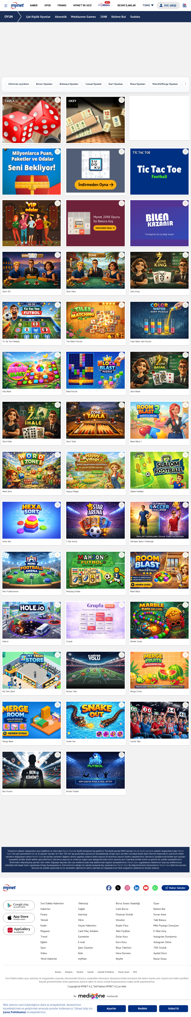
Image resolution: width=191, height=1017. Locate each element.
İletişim (69, 972)
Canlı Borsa (122, 909)
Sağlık (81, 909)
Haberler (46, 909)
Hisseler (120, 920)
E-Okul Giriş (159, 931)
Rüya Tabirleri (123, 947)
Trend (44, 936)
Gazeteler (83, 936)
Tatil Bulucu (159, 920)
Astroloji (82, 914)
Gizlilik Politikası (106, 972)
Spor (43, 947)
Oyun (156, 903)
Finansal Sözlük (124, 914)
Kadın (44, 925)
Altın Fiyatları (123, 931)
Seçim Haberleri (87, 925)
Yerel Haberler (49, 958)
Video (44, 953)
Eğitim (44, 942)
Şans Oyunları (85, 947)
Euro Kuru (121, 942)
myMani (82, 958)
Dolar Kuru (122, 936)
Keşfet (119, 958)
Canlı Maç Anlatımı (88, 931)
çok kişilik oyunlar (144, 851)
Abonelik (61, 16)
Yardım (79, 972)
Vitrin (81, 920)
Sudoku (135, 16)
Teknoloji (83, 903)
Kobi (80, 953)
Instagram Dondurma (165, 936)
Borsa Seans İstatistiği (128, 903)
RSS (135, 972)
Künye (58, 972)
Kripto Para (122, 925)
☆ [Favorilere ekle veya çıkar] (57, 100)
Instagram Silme (162, 942)
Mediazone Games (83, 16)
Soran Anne (159, 914)
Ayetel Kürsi (160, 953)
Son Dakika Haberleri (52, 903)
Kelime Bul (118, 16)
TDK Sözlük (159, 947)
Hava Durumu (123, 953)
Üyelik (90, 972)
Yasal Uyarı (123, 972)
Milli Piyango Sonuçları (166, 925)
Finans (44, 914)
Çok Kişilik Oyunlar (38, 16)
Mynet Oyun (68, 851)
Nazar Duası (160, 958)
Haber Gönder (175, 888)
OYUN (8, 16)
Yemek (44, 920)
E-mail (81, 942)
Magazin (45, 931)
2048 (103, 16)
